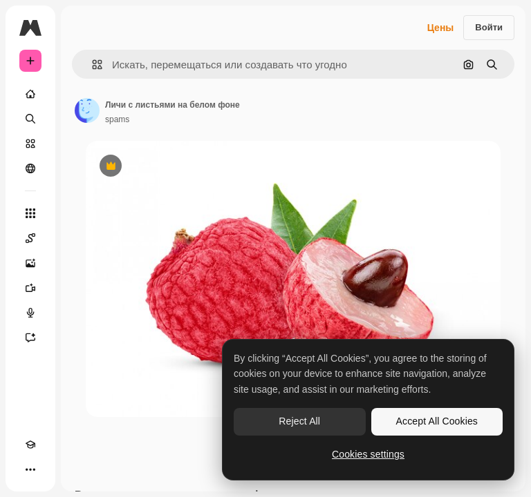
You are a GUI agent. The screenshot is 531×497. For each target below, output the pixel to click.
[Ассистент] (30, 338)
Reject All (299, 421)
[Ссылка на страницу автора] (87, 110)
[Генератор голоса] (30, 313)
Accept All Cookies (437, 421)
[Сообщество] (30, 168)
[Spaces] (30, 238)
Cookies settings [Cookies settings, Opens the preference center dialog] (368, 454)
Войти (489, 27)
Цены (440, 27)
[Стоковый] (30, 144)
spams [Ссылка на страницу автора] (117, 119)
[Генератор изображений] (30, 263)
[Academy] (30, 444)
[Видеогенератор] (30, 288)
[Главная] (30, 94)
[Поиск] (30, 119)
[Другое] (30, 469)
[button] (92, 64)
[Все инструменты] (30, 213)
